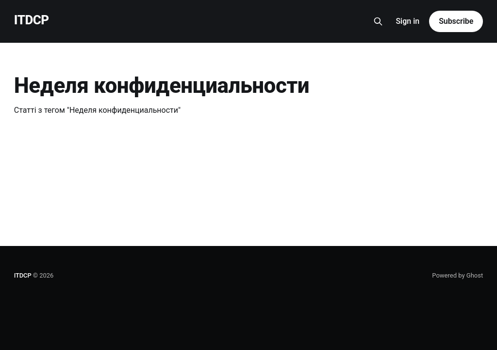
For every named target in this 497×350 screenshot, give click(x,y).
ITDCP (31, 20)
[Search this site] (378, 21)
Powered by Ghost (457, 275)
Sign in (407, 21)
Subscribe (456, 21)
